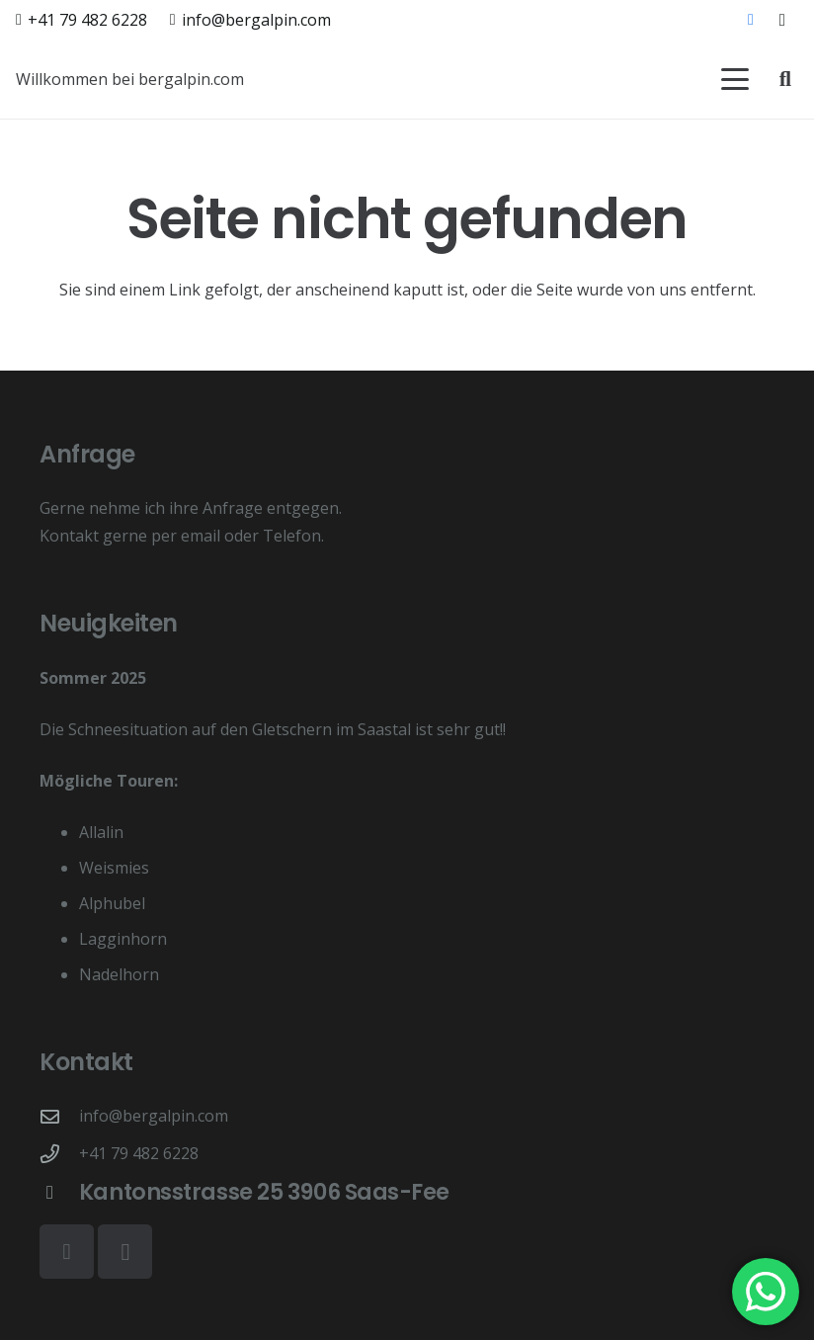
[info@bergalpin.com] (59, 1116)
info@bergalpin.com (153, 1116)
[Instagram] (782, 20)
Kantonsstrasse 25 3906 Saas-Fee (264, 1192)
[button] (735, 79)
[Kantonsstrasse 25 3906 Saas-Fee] (59, 1192)
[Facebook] (751, 20)
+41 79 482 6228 (139, 1153)
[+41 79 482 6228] (59, 1153)
